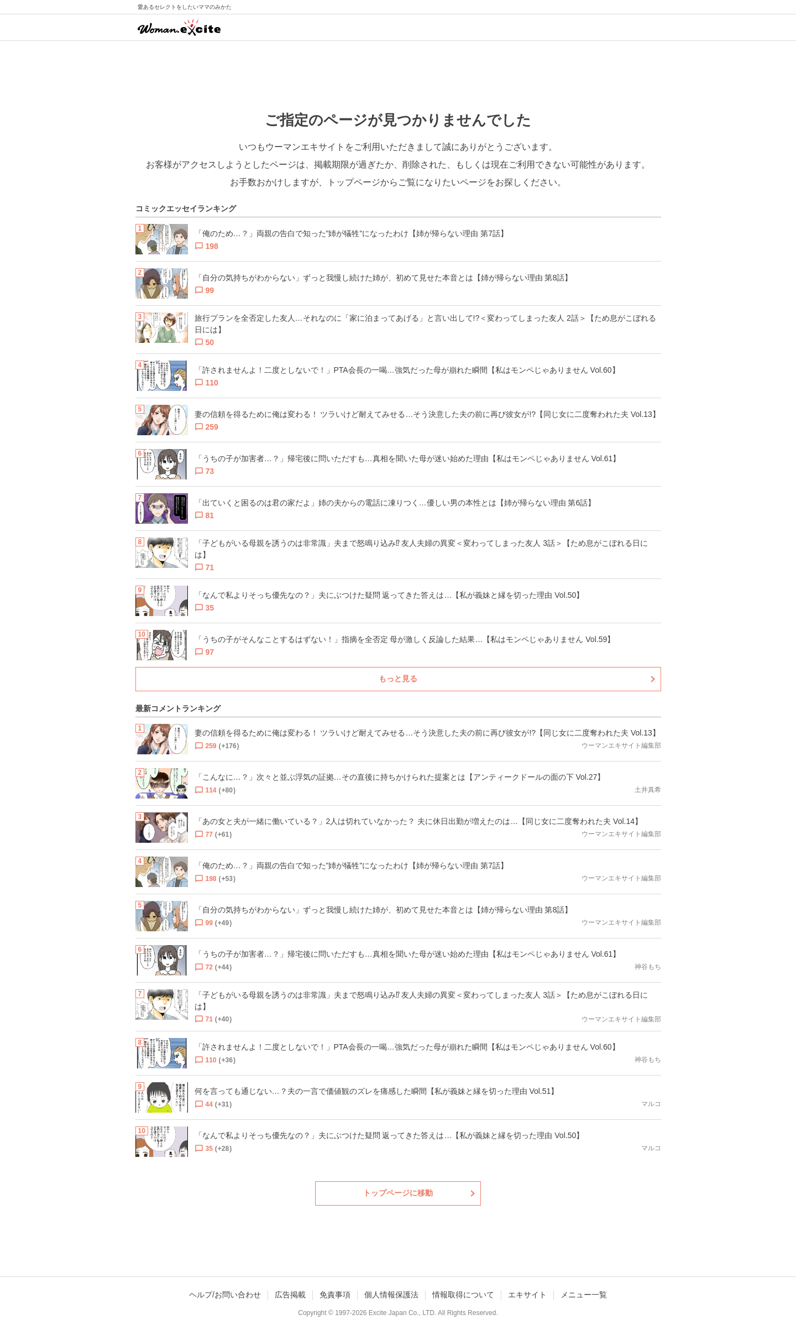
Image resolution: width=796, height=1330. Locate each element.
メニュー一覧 (584, 1294)
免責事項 (335, 1294)
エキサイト (527, 1294)
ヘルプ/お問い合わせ (225, 1294)
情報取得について (463, 1294)
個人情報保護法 (391, 1294)
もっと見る (398, 678)
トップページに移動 (398, 1192)
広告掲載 (290, 1294)
